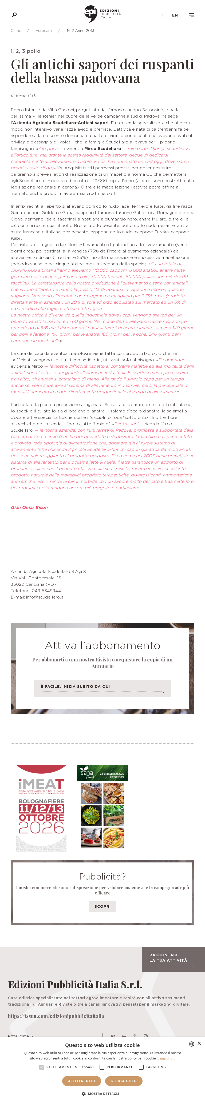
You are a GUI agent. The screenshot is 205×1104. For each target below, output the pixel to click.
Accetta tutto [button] (81, 1081)
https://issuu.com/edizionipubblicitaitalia (56, 1016)
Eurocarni (44, 31)
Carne (16, 31)
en (175, 15)
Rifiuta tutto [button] (124, 1081)
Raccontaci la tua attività (171, 960)
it (164, 15)
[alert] (102, 1070)
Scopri (102, 906)
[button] (102, 1094)
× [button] (199, 1044)
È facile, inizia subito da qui (102, 689)
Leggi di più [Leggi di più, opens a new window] (167, 1058)
